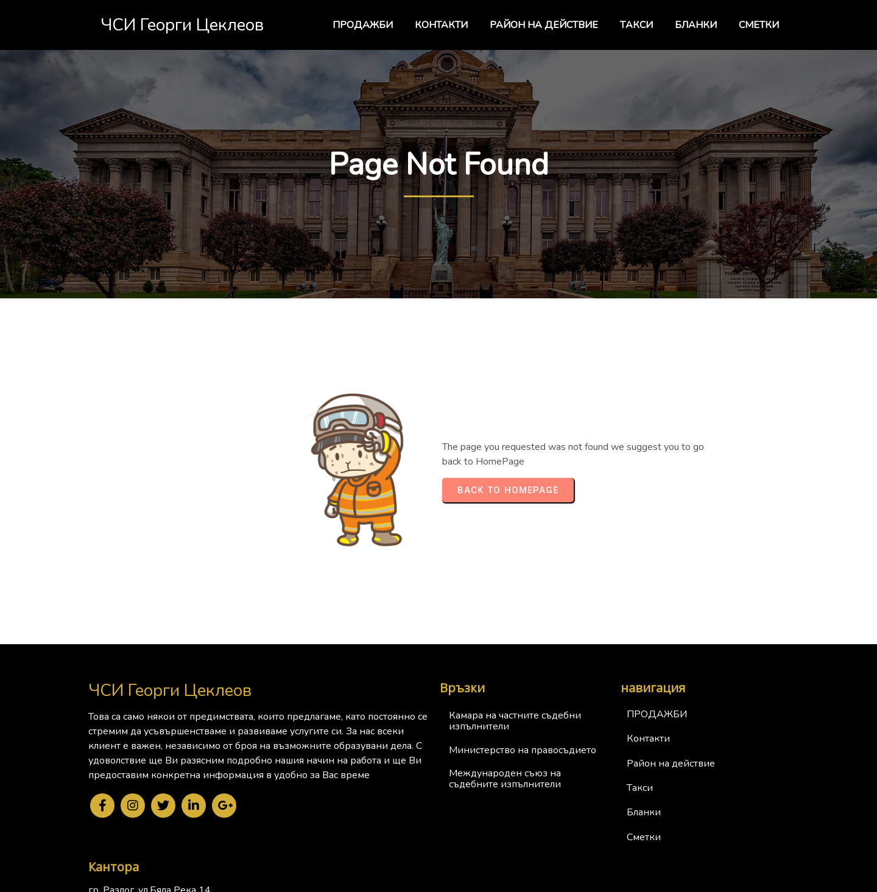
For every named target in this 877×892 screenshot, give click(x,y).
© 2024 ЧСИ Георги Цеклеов (439, 880)
